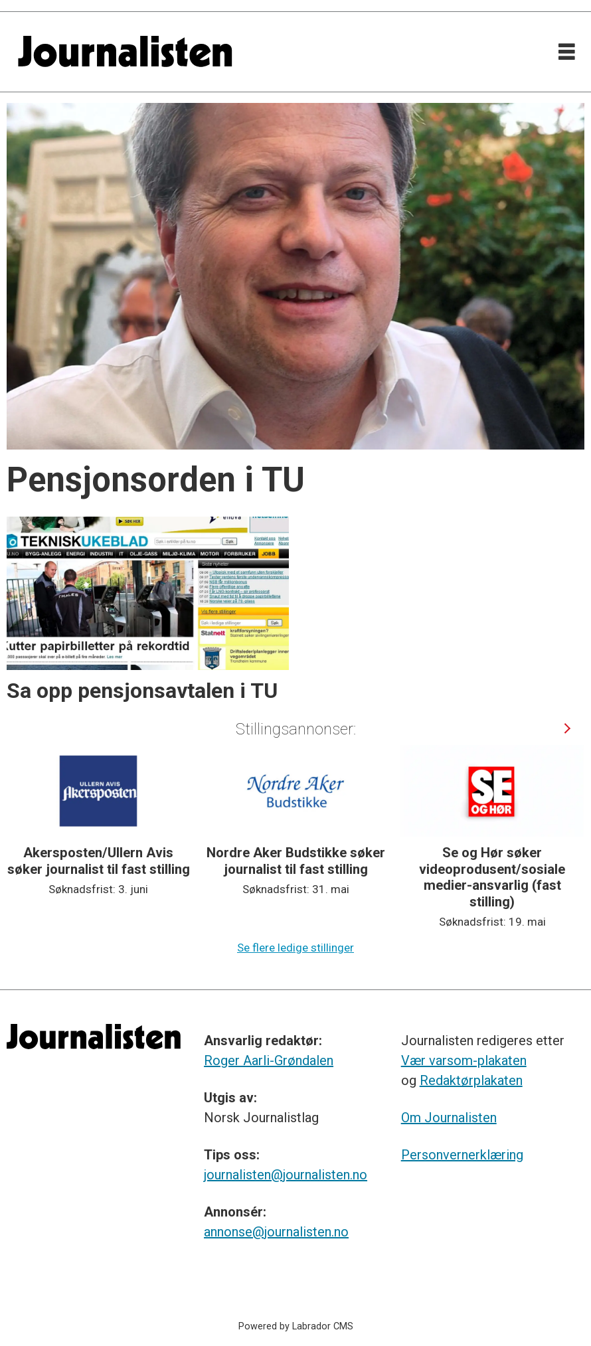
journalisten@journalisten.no (285, 1175)
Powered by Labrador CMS (295, 1326)
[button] (566, 728)
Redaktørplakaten (471, 1080)
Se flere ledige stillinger (295, 947)
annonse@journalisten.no (276, 1232)
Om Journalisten (449, 1118)
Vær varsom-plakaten (464, 1060)
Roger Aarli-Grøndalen (268, 1060)
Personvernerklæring (462, 1155)
